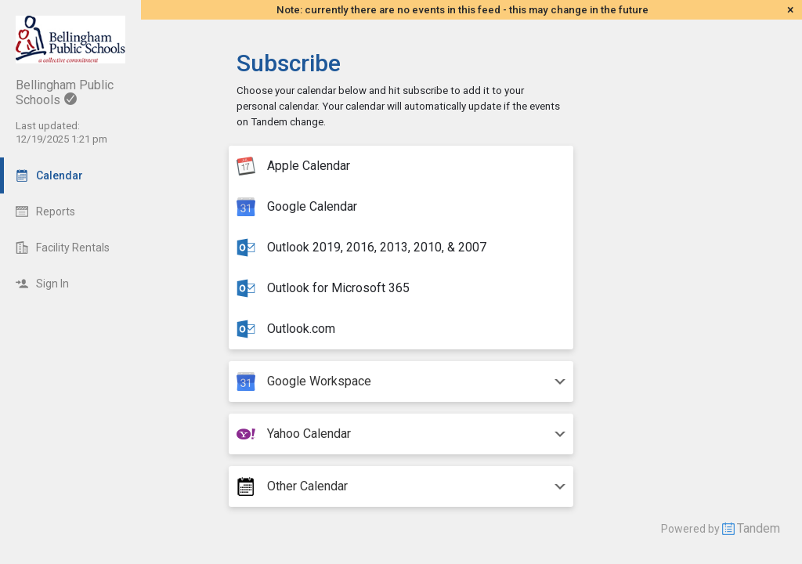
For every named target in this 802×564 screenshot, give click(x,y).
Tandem (758, 528)
